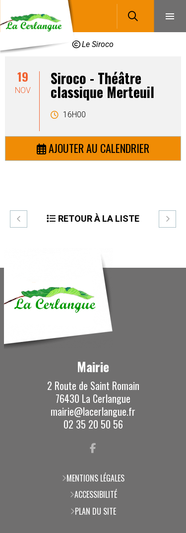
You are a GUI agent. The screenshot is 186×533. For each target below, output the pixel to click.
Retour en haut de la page (164, 268)
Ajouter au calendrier (99, 148)
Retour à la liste (98, 218)
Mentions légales (95, 478)
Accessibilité (95, 494)
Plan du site (95, 511)
